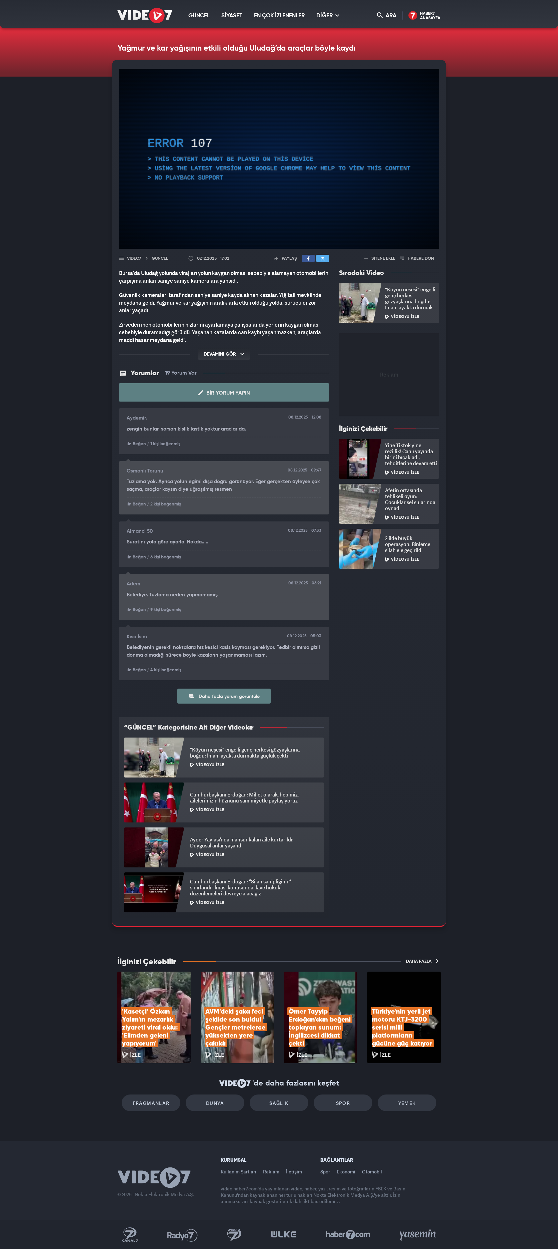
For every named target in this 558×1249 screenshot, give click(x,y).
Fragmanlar (151, 1103)
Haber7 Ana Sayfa (424, 16)
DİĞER (327, 15)
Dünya (215, 1103)
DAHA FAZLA (422, 961)
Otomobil (372, 1171)
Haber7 (348, 1234)
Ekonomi (346, 1171)
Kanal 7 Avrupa (234, 1234)
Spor (343, 1103)
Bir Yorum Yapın (224, 393)
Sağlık (278, 1103)
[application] (279, 159)
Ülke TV (284, 1234)
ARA (386, 15)
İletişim (294, 1171)
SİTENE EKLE (379, 258)
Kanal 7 (129, 1234)
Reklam (271, 1171)
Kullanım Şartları (238, 1171)
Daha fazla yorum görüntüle (224, 696)
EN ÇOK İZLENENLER (279, 16)
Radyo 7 (182, 1234)
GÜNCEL (199, 16)
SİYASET (231, 16)
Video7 (134, 258)
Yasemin (418, 1234)
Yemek (407, 1103)
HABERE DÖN (417, 258)
